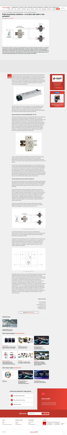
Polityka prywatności (18, 424)
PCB (18, 7)
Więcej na (28, 312)
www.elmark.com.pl (57, 84)
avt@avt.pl (62, 423)
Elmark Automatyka (57, 82)
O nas (3, 423)
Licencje (16, 423)
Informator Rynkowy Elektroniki (7, 424)
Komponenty (22, 7)
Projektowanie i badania (55, 7)
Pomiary (50, 7)
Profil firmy (57, 87)
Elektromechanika (30, 7)
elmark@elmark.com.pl (57, 85)
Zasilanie (25, 7)
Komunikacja (35, 7)
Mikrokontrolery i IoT (40, 7)
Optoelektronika (46, 7)
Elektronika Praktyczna (31, 424)
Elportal (29, 423)
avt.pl (62, 424)
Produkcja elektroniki (14, 7)
